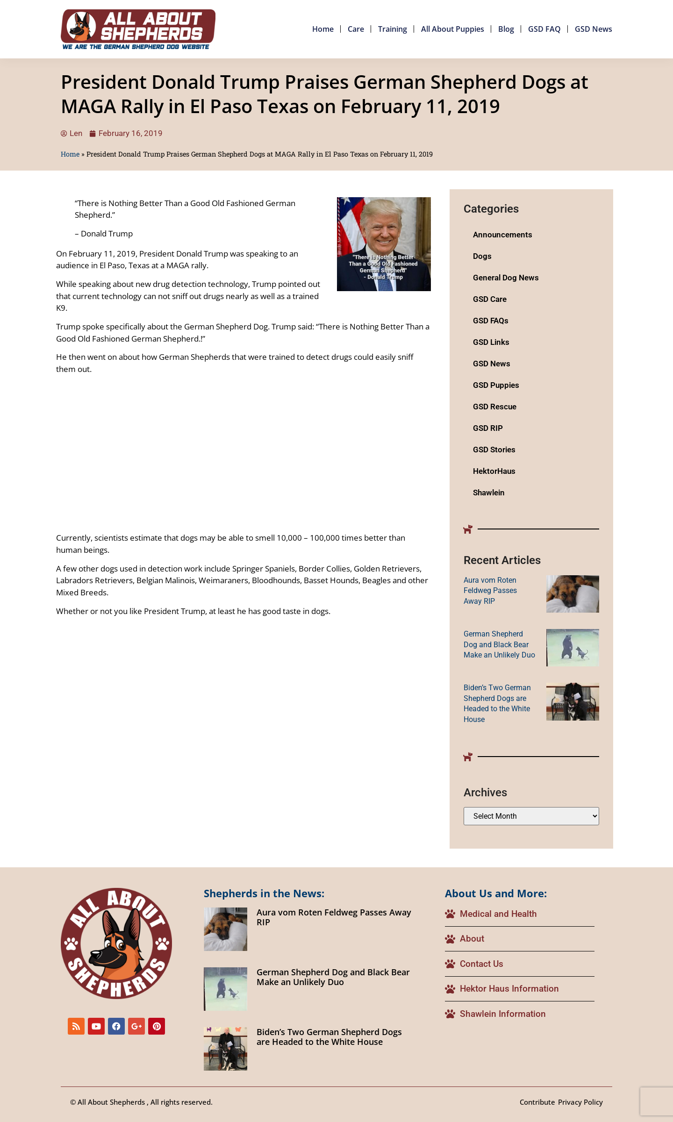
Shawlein (489, 492)
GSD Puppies (496, 385)
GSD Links (491, 342)
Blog (506, 29)
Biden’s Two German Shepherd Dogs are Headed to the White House (329, 1037)
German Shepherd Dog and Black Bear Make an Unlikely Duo (499, 644)
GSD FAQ (544, 29)
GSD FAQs (490, 320)
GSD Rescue (494, 406)
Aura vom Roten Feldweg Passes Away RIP (490, 591)
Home (323, 29)
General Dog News (506, 277)
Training (392, 29)
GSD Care (490, 299)
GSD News (593, 29)
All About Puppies (452, 29)
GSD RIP (488, 428)
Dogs (482, 256)
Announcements (502, 234)
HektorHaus (494, 471)
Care (356, 29)
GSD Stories (494, 449)
